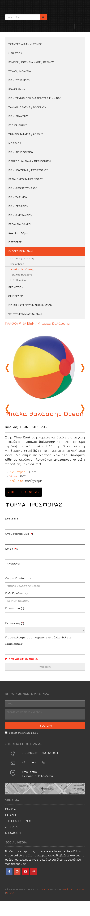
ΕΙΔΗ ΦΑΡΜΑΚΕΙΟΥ (20, 215)
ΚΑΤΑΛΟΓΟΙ (12, 829)
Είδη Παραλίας (18, 279)
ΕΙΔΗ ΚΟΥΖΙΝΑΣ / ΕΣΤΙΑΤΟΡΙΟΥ (28, 170)
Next (82, 368)
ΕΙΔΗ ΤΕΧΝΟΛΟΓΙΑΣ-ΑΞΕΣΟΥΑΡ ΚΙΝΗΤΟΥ (34, 98)
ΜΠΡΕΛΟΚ (14, 143)
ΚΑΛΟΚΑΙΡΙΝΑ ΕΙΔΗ (20, 251)
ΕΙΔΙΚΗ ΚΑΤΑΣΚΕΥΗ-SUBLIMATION (30, 305)
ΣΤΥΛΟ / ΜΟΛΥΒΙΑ (19, 71)
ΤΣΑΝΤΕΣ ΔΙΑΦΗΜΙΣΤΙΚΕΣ (25, 44)
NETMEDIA (44, 903)
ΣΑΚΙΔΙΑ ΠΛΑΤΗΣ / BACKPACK (27, 107)
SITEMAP (10, 907)
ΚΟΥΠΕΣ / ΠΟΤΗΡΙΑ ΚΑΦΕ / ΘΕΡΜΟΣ (31, 62)
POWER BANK (16, 89)
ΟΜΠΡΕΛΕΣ (15, 296)
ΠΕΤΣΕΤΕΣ (15, 242)
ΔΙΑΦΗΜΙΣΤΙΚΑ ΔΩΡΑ (20, 6)
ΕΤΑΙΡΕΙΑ (10, 823)
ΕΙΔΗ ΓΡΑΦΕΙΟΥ (18, 206)
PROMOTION (16, 287)
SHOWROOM (13, 847)
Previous (7, 368)
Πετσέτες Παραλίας (22, 258)
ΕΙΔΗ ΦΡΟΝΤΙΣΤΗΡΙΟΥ (22, 188)
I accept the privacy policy (23, 747)
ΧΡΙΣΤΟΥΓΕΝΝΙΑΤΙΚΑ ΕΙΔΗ (25, 314)
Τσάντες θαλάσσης (21, 274)
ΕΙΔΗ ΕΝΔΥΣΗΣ (18, 116)
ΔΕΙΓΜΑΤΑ (11, 841)
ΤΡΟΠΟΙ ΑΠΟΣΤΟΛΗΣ (18, 835)
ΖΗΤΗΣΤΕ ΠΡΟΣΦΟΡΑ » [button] (23, 506)
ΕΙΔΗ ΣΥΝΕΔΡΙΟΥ (19, 80)
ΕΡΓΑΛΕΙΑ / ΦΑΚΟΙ (19, 224)
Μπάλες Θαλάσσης (22, 269)
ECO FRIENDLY (17, 125)
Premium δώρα (18, 233)
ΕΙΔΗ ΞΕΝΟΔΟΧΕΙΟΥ (20, 152)
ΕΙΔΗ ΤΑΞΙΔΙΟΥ (17, 197)
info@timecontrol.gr (34, 777)
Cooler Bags (17, 263)
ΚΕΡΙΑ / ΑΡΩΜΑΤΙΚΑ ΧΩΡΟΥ (25, 179)
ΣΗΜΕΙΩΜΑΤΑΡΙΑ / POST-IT (25, 134)
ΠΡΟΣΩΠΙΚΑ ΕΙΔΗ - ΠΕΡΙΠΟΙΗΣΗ (29, 161)
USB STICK (15, 53)
